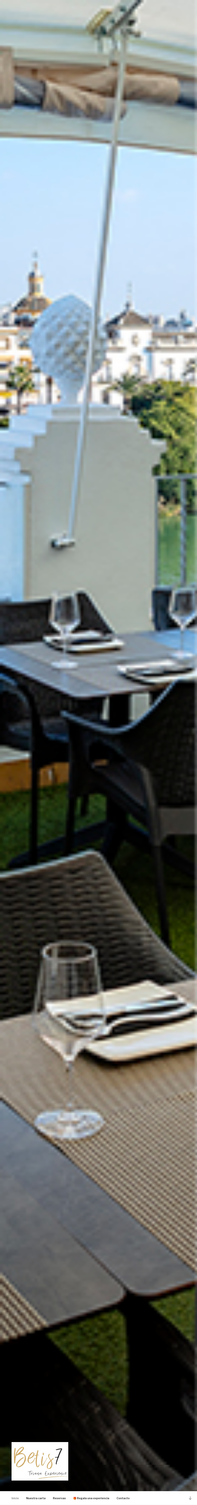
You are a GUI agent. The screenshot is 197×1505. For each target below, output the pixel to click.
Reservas (59, 1498)
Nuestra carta (36, 1498)
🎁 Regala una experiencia (91, 1498)
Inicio (15, 1498)
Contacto (123, 1498)
